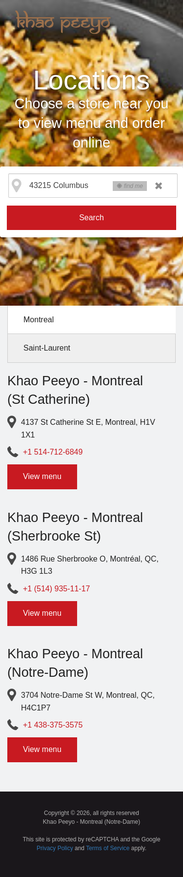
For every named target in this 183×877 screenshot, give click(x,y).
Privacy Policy (55, 848)
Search (91, 217)
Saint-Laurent (46, 348)
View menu (42, 476)
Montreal (38, 319)
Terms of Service (107, 848)
